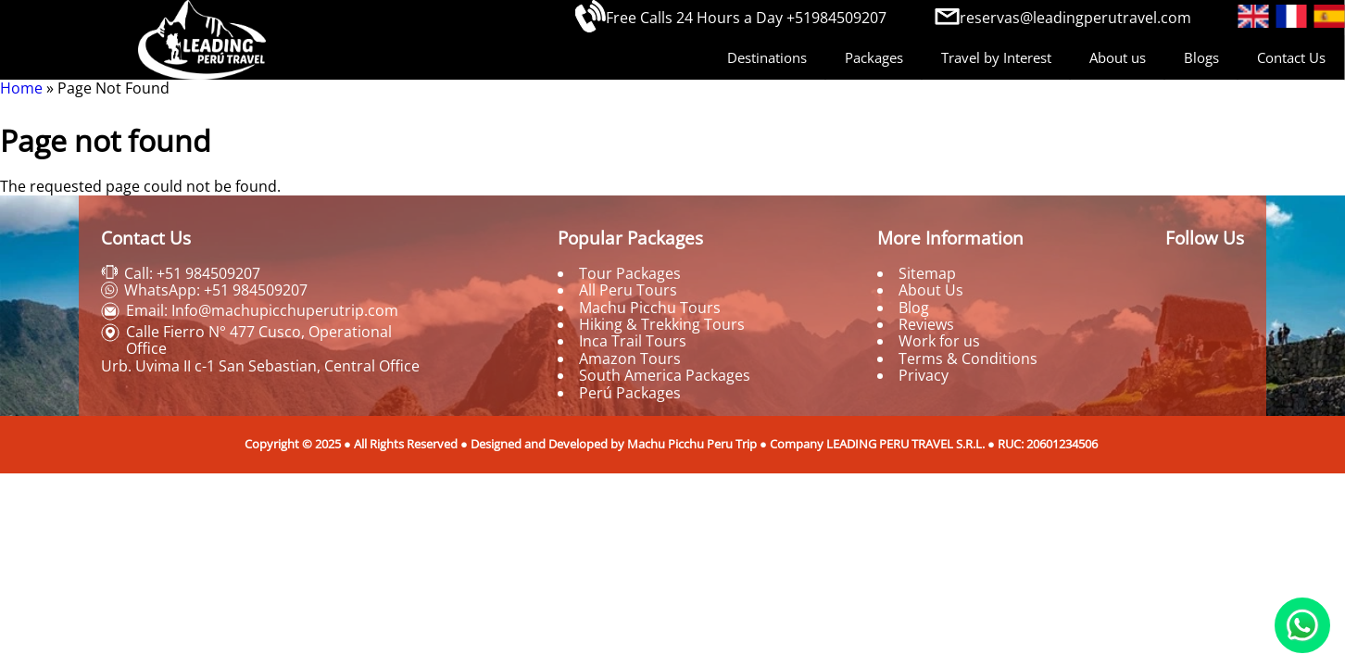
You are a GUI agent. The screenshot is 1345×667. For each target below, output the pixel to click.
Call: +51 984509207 (192, 273)
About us (1117, 57)
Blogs (1201, 57)
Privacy (924, 375)
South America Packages (664, 375)
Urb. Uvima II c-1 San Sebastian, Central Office (260, 366)
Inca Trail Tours (632, 341)
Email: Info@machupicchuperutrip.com (262, 310)
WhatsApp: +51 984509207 (216, 290)
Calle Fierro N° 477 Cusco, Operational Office (259, 340)
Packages (874, 57)
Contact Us (1291, 57)
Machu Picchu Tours (650, 307)
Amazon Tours (630, 358)
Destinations (767, 57)
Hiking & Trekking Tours (662, 324)
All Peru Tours (628, 290)
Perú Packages (630, 393)
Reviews (926, 324)
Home (21, 88)
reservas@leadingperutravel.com (1075, 17)
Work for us (939, 341)
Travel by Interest (996, 57)
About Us (931, 290)
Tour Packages (630, 273)
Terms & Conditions (968, 358)
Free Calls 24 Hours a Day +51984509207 (746, 17)
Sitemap (927, 273)
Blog (914, 307)
